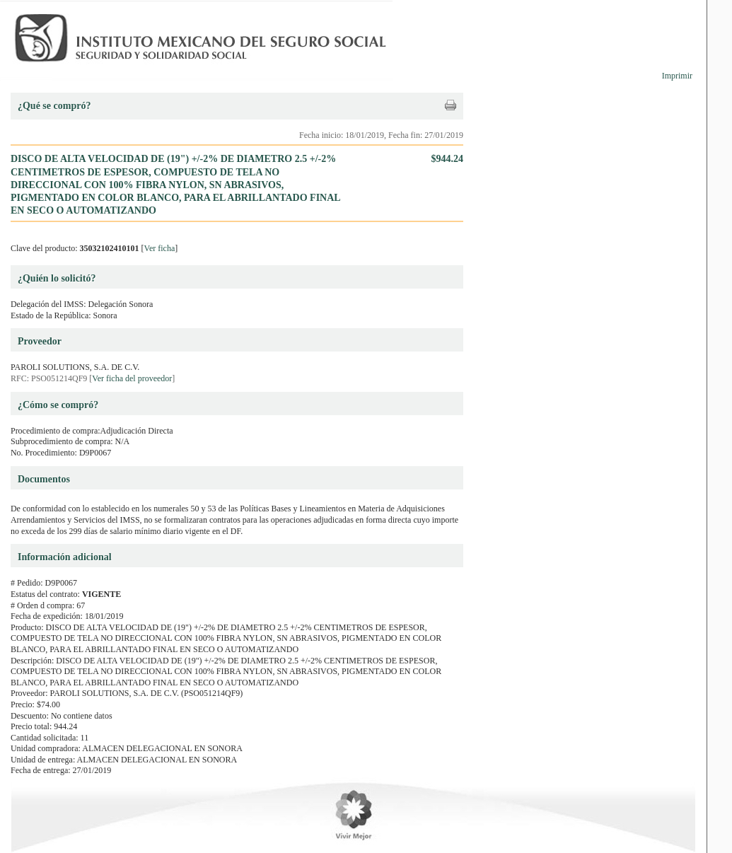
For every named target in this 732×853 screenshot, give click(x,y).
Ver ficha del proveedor (132, 378)
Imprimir (677, 76)
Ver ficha (159, 248)
